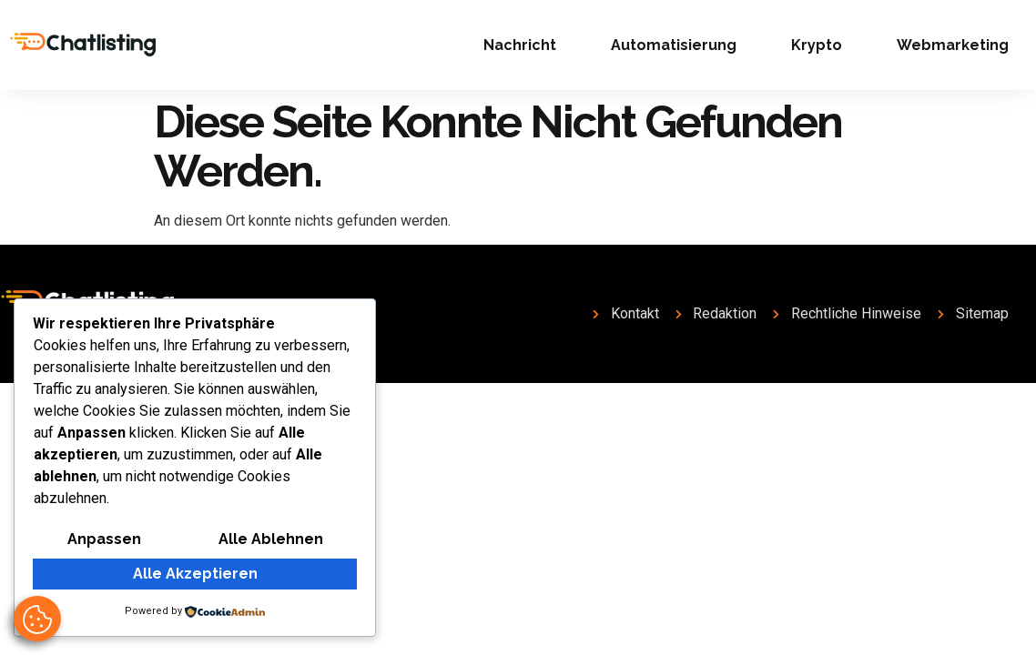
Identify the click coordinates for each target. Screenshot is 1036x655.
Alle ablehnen (270, 539)
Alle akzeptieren (195, 573)
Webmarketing (953, 45)
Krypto (816, 45)
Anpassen (104, 539)
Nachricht (519, 45)
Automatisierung (673, 45)
